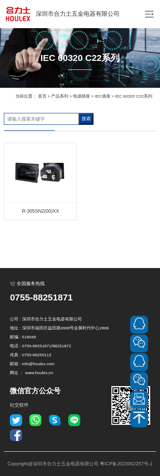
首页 (42, 96)
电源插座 (81, 96)
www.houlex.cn (39, 372)
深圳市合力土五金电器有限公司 (61, 14)
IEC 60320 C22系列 (133, 96)
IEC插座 (102, 96)
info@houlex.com (38, 363)
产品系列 (59, 96)
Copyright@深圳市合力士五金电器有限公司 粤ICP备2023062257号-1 (79, 463)
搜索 (86, 118)
